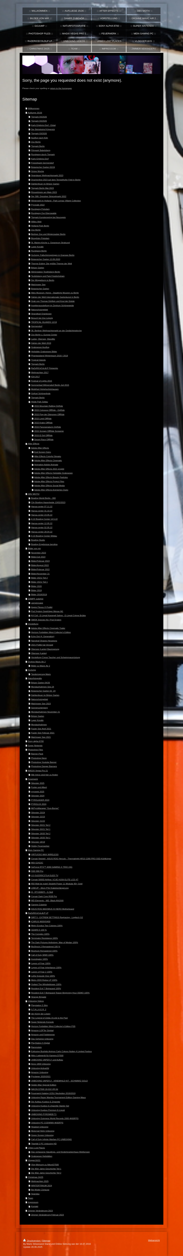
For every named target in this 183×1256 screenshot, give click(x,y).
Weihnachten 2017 (39, 372)
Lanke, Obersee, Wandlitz (43, 339)
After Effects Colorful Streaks (47, 456)
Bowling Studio (38, 540)
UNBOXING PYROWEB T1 (43, 1114)
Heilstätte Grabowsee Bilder (44, 351)
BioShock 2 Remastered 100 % (45, 946)
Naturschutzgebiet (39, 309)
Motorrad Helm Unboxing (42, 1131)
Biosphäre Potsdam (40, 238)
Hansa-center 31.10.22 (41, 511)
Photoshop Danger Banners (44, 766)
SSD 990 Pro (37, 871)
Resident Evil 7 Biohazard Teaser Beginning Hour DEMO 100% (60, 993)
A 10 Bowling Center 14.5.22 (44, 519)
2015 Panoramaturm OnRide (47, 427)
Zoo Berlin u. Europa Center (44, 334)
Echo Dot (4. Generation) (42, 636)
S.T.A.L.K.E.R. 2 (38, 1009)
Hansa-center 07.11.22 (41, 506)
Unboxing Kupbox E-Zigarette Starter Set (50, 1106)
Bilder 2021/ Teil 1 (39, 582)
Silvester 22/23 (38, 816)
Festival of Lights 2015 (41, 381)
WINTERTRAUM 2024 (41, 1185)
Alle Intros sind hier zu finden (44, 774)
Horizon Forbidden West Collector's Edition (51, 632)
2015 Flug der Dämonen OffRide (49, 414)
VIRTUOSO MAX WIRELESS (44, 854)
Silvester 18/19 (38, 842)
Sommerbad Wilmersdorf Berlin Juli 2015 (50, 385)
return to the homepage (61, 88)
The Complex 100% (40, 934)
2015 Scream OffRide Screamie (49, 431)
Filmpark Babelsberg (40, 150)
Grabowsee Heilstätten (41, 1156)
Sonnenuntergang (39, 707)
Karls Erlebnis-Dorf (40, 158)
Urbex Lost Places (36, 1148)
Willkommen (33, 108)
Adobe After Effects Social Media (49, 485)
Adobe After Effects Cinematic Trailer (48, 628)
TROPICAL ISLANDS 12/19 (44, 322)
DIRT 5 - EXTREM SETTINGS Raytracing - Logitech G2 (57, 917)
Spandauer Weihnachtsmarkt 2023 (47, 175)
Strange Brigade (38, 997)
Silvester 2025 (37, 783)
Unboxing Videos (36, 1001)
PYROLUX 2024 (38, 804)
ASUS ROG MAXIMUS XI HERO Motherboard (52, 909)
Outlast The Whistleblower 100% (46, 984)
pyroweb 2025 (37, 791)
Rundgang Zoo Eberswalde (43, 213)
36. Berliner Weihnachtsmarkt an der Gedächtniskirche (56, 330)
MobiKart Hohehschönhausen (45, 389)
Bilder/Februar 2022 (40, 569)
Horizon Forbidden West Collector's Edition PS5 (53, 1026)
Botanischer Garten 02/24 (43, 167)
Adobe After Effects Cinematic (48, 460)
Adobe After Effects (40, 448)
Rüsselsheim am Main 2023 (44, 192)
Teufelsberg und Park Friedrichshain (48, 276)
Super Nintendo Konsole (42, 1022)
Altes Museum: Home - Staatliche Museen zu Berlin (55, 293)
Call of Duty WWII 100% (42, 955)
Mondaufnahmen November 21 (45, 712)
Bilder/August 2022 (40, 565)
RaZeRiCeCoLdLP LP (38, 913)
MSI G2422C (37, 862)
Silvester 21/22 (38, 821)
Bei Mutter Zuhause (40, 1189)
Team (30, 1198)
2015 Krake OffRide (43, 422)
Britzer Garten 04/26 (40, 682)
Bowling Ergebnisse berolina (44, 544)
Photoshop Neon (39, 758)
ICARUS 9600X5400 (40, 921)
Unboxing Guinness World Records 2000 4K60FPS (54, 1118)
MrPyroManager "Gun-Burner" (45, 808)
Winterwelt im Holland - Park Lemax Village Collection (56, 200)
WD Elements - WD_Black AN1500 (47, 900)
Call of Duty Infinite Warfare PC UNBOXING (51, 1139)
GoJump (32, 670)
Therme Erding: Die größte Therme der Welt (51, 263)
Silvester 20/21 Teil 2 (40, 825)
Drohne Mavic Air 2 (37, 661)
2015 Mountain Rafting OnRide (48, 406)
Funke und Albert (39, 787)
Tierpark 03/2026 (39, 133)
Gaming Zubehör (39, 904)
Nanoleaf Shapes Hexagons (44, 640)
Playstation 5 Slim (39, 1005)
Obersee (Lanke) (39, 653)
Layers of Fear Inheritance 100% (46, 967)
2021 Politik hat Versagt (42, 645)
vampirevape (37, 603)
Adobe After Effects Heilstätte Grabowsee (53, 473)
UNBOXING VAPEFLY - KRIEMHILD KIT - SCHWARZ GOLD (59, 1081)
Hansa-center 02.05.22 (41, 527)
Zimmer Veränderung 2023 (40, 1210)
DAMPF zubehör (35, 599)
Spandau (35, 1194)
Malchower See (38, 284)
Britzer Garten (37, 267)
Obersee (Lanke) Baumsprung (45, 649)
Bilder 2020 (36, 586)
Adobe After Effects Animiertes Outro (51, 490)
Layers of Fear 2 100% (41, 972)
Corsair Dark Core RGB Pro (44, 896)
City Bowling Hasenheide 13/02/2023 (48, 502)
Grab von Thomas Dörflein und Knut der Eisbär (53, 301)
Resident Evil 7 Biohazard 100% (46, 988)
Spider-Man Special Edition (43, 1085)
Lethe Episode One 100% (43, 976)
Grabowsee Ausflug (40, 347)
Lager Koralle (37, 246)
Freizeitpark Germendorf (42, 163)
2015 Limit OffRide (43, 418)
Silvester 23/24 (38, 812)
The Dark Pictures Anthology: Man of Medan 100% (54, 942)
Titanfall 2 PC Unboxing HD (43, 1143)
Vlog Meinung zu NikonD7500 (45, 1164)
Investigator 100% (39, 959)
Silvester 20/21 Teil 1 (40, 829)
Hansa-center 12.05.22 (41, 523)
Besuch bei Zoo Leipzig (42, 318)
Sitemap (46, 1241)
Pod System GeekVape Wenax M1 (47, 611)
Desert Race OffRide (44, 439)
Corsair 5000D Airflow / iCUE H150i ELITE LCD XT (54, 879)
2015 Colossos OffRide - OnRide (49, 410)
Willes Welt (36, 221)
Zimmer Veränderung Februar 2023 (47, 1215)
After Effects (33, 443)
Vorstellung (33, 624)
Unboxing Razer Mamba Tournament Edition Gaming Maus (58, 1097)
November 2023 (38, 552)
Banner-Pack (37, 754)
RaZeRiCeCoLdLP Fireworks (44, 368)
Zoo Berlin (36, 142)
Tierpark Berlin (38, 146)
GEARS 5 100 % (39, 930)
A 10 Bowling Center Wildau (44, 536)
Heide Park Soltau (39, 401)
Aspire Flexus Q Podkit (41, 607)
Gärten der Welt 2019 (41, 343)
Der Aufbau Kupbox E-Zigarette (45, 1101)
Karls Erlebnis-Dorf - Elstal (43, 125)
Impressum (33, 1202)
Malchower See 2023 (41, 703)
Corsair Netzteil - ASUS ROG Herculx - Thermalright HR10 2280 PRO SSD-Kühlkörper (71, 858)
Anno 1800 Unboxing (41, 1064)
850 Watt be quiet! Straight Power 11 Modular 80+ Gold (56, 883)
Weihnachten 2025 (39, 1181)
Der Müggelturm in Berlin (42, 280)
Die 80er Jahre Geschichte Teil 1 (46, 1168)
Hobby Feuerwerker (40, 846)
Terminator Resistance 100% (44, 938)
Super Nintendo (35, 745)
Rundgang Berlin (39, 251)
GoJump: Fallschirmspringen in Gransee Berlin (52, 255)
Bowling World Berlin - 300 (43, 498)
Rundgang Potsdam (40, 209)
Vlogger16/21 (34, 1160)
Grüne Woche (37, 171)
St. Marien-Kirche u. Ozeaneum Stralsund (50, 242)
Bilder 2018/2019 (39, 594)
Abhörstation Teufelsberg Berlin (45, 272)
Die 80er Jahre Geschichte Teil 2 (46, 1173)
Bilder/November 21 (40, 573)
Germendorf (36, 326)
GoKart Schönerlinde (41, 393)
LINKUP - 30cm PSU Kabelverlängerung (50, 888)
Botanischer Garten (40, 288)
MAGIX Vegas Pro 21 (38, 770)
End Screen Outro (42, 452)
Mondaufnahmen (39, 724)
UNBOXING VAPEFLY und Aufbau (47, 1060)
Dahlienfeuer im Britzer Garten (45, 184)
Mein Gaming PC (36, 850)
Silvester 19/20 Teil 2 (40, 833)
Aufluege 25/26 (35, 112)
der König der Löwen (40, 1014)
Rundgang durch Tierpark (43, 154)
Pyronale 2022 (37, 205)
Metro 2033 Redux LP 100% (44, 980)
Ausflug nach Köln (39, 138)
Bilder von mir (34, 548)
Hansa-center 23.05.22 (41, 515)
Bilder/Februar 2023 (40, 561)
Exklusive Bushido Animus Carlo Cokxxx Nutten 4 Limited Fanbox (61, 1051)
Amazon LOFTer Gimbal (42, 1030)
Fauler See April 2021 (41, 728)
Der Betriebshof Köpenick (43, 129)
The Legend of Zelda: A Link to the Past (49, 1018)
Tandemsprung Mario (41, 674)
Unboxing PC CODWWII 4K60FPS (47, 1122)
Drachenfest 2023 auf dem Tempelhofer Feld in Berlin (56, 179)
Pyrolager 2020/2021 (41, 1076)
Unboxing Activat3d (40, 1068)
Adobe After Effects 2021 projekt (49, 469)
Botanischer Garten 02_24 (43, 691)
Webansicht (154, 1240)
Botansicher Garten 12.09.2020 (45, 259)
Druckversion (32, 1241)
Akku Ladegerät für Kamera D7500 (47, 1055)
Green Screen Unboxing (42, 1135)
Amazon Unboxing (39, 1072)
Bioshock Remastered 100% (44, 951)
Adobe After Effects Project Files (49, 481)
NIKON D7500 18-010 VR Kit (44, 1089)
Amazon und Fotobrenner (43, 1034)
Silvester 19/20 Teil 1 (40, 837)
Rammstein (36, 1047)
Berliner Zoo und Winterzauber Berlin (48, 234)
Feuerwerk (33, 779)
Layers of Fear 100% (41, 963)
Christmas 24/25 (35, 1177)
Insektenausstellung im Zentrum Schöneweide (52, 305)
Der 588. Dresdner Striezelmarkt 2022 (48, 196)
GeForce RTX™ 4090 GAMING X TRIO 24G (51, 867)
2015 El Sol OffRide (43, 435)
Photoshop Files (35, 749)
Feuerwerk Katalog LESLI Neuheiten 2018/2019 (53, 1093)
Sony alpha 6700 (36, 741)
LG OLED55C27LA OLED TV (44, 875)
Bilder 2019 (36, 590)
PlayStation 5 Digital (40, 1043)
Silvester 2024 (37, 795)
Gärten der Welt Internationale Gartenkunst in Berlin (55, 297)
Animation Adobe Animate (46, 464)
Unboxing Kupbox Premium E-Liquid (48, 1110)
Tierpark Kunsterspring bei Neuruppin (48, 217)
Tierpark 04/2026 (39, 117)
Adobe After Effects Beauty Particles (51, 477)
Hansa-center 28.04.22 (41, 532)
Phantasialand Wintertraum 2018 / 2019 (49, 355)
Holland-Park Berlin (40, 226)
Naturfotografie (35, 678)
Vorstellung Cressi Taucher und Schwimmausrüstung (55, 657)
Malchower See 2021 (41, 737)
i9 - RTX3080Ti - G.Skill (42, 892)
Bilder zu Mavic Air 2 (40, 666)
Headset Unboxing (39, 1127)
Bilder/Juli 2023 (38, 557)
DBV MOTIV (33, 494)
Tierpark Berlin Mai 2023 (42, 188)
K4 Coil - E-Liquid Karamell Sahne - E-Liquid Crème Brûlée (58, 615)
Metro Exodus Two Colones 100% (47, 925)
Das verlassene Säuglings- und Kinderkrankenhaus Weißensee (60, 1152)
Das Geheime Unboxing (42, 1039)
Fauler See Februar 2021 (43, 733)
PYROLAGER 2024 (40, 800)
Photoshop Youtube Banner (43, 762)
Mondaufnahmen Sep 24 (42, 687)
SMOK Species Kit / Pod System (46, 620)
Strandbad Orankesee (41, 313)
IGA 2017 (35, 376)
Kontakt (34, 1206)
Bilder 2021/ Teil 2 (39, 578)
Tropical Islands (38, 360)
